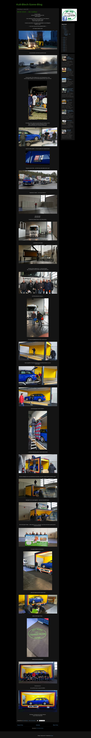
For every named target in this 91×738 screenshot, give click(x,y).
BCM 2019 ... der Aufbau (27, 12)
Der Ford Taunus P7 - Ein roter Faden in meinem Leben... (70, 90)
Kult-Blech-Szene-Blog (29, 4)
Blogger (51, 735)
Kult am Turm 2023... (69, 101)
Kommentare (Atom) (39, 728)
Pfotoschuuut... (69, 120)
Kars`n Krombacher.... (69, 79)
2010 (64, 50)
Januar (65, 32)
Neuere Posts (20, 725)
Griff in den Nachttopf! (69, 130)
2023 (64, 26)
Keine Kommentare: (32, 720)
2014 (64, 44)
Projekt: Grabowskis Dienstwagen (69, 69)
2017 (64, 39)
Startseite (38, 725)
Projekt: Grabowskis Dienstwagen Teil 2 (70, 58)
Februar (65, 31)
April (65, 29)
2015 (64, 42)
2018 (64, 37)
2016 (64, 40)
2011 (64, 49)
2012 (64, 47)
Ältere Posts (55, 725)
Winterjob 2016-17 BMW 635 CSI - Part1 (70, 111)
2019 (64, 27)
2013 (64, 45)
